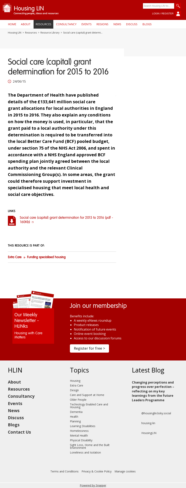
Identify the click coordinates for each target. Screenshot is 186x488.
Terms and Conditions (64, 471)
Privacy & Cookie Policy (97, 471)
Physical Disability (81, 440)
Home (12, 24)
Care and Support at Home (87, 395)
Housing (75, 381)
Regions (102, 24)
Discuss (131, 24)
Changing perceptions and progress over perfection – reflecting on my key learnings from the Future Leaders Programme (153, 391)
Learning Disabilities (82, 426)
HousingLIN (144, 433)
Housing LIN (14, 32)
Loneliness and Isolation (85, 452)
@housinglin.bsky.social (151, 413)
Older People (78, 399)
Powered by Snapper (93, 485)
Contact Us (19, 432)
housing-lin (143, 423)
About (26, 24)
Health (74, 416)
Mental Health (79, 435)
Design (74, 390)
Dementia (76, 412)
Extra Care (15, 257)
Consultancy (66, 24)
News (117, 24)
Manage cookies (125, 471)
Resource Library (49, 32)
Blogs (147, 24)
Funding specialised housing (46, 257)
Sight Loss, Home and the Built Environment (90, 446)
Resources (43, 24)
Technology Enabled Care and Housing (89, 405)
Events (86, 24)
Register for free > (89, 348)
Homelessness (79, 431)
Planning (75, 421)
